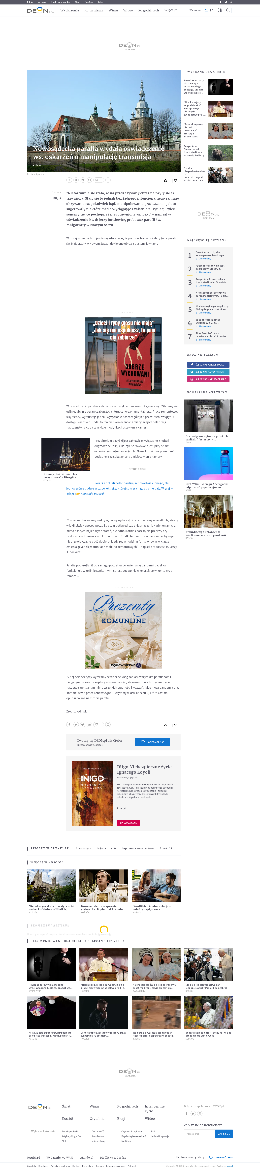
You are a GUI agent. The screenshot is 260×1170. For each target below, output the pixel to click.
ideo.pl (230, 1166)
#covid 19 (166, 848)
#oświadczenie (106, 848)
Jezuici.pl (33, 1157)
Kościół (37, 165)
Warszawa (195, 10)
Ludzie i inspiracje (160, 1136)
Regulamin (43, 1166)
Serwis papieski (70, 1131)
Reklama (100, 1166)
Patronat (132, 1166)
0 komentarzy (203, 326)
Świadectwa (98, 1136)
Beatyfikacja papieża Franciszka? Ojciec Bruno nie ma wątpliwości (208, 1034)
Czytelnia (97, 1119)
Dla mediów (87, 1166)
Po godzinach (148, 10)
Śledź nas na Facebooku (207, 364)
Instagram (231, 2)
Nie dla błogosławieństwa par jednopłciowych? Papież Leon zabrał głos (194, 175)
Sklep (100, 2)
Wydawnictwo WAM (60, 1157)
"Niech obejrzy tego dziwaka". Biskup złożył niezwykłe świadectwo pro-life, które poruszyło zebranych (193, 113)
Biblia (30, 2)
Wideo (128, 10)
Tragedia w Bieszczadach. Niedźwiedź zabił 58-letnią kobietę (194, 151)
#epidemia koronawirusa (138, 848)
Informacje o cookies (115, 1166)
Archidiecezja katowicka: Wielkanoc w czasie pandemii (206, 533)
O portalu (31, 1166)
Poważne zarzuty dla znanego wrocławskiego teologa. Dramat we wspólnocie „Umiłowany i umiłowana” (194, 90)
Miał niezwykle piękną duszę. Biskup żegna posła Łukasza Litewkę (212, 309)
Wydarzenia (69, 10)
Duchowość (98, 1131)
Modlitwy (126, 1141)
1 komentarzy (203, 258)
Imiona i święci (99, 1141)
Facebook (220, 2)
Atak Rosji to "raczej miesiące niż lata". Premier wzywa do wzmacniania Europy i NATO (211, 338)
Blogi (77, 2)
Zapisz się (224, 1133)
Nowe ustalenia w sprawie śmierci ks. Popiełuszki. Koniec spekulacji (102, 909)
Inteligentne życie (155, 1108)
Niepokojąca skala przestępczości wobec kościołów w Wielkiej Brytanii (51, 909)
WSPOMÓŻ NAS (221, 1157)
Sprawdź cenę (128, 822)
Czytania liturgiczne (131, 1131)
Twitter (226, 2)
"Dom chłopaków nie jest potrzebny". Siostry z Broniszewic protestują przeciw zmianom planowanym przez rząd (194, 137)
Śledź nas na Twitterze (207, 372)
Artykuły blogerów (71, 1136)
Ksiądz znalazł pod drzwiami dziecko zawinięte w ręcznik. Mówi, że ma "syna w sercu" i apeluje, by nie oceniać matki (51, 1036)
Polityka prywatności (60, 1166)
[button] (219, 10)
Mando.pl (86, 1157)
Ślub (64, 1141)
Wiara (113, 10)
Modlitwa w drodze (60, 2)
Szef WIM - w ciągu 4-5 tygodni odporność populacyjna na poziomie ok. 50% (207, 487)
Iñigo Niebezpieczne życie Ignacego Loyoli (144, 769)
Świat (188, 442)
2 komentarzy (203, 340)
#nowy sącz (83, 848)
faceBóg (89, 2)
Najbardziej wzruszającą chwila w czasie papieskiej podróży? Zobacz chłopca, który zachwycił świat (153, 1036)
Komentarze (93, 10)
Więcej (169, 10)
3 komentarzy (203, 272)
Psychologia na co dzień (133, 1136)
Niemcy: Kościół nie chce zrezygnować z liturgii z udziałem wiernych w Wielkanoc (65, 477)
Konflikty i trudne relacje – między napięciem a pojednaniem (152, 909)
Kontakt (76, 1166)
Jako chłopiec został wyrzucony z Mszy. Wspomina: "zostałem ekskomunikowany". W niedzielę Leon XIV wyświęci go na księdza (103, 1037)
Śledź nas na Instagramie (208, 379)
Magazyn (42, 2)
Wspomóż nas (152, 742)
